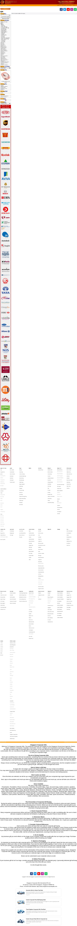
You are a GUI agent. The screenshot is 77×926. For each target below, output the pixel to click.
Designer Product (12, 647)
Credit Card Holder (31, 520)
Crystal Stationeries (13, 645)
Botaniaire (11, 609)
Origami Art (40, 535)
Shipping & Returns (4, 86)
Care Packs (40, 467)
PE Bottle (49, 485)
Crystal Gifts (11, 639)
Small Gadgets (31, 587)
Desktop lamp (12, 514)
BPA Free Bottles (50, 470)
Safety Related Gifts (41, 544)
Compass (39, 560)
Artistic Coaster (31, 562)
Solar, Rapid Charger (3, 570)
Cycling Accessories (41, 562)
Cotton (1, 490)
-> (2, 23)
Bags (6, 5)
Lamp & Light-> (3, 48)
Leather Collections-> (4, 50)
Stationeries (49, 559)
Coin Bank (39, 519)
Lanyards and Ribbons (3, 483)
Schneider (11, 626)
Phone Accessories (3, 559)
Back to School (69, 469)
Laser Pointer (21, 514)
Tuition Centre (68, 481)
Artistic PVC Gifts (31, 560)
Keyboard (58, 485)
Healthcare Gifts (3, 513)
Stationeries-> (3, 60)
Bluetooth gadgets (60, 473)
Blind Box (2, 42)
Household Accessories (41, 525)
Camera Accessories (4, 562)
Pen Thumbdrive (59, 576)
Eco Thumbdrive (59, 566)
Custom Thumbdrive (60, 563)
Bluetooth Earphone (60, 472)
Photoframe (11, 607)
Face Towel (2, 504)
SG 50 (11, 650)
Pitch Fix (11, 623)
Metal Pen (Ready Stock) (22, 562)
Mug (48, 482)
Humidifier (39, 526)
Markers (68, 517)
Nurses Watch (40, 551)
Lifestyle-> (3, 51)
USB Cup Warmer (59, 496)
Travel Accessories (69, 559)
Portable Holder (3, 569)
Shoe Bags (3, 36)
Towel (1, 501)
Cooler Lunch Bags (4, 26)
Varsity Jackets (3, 476)
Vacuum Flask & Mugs (51, 492)
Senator (11, 627)
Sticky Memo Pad (50, 581)
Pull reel (30, 584)
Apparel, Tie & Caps (3, 467)
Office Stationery (50, 578)
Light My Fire (12, 618)
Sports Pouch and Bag (5, 38)
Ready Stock (21, 559)
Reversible (2, 481)
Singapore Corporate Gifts (13, 664)
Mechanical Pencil (69, 519)
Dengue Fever (3, 516)
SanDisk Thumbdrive (60, 578)
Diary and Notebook (31, 522)
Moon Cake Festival (69, 476)
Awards (11, 467)
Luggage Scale (69, 563)
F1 (38, 563)
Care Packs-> (3, 43)
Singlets (2, 498)
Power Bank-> (3, 56)
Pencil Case (3, 35)
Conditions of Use (4, 88)
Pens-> (2, 54)
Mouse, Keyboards (60, 484)
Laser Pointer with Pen (22, 516)
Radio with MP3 (59, 493)
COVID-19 (2, 514)
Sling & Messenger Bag (5, 37)
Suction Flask (49, 489)
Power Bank (11, 559)
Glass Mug (49, 481)
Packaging (2, 53)
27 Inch (2, 601)
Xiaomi (11, 638)
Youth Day (68, 482)
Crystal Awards (12, 470)
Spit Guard (2, 484)
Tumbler (49, 491)
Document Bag (3, 28)
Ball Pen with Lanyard (69, 514)
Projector (58, 490)
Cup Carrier (49, 476)
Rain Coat (2, 606)
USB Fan (58, 498)
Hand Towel (2, 507)
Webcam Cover (31, 593)
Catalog (3, 5)
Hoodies (2, 475)
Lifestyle (39, 513)
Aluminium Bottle (50, 469)
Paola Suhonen (12, 658)
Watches (39, 548)
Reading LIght (12, 516)
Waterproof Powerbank (13, 566)
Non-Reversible (3, 479)
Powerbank (11, 562)
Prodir (10, 624)
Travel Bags (68, 572)
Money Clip (30, 526)
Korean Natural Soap (13, 661)
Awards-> (2, 22)
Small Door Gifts (31, 559)
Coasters (49, 473)
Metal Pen (68, 520)
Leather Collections (31, 513)
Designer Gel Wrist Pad (6, 81)
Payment (2, 85)
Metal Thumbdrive (59, 572)
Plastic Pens (68, 525)
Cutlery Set (40, 520)
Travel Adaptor (69, 570)
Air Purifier (39, 514)
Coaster (30, 519)
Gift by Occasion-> (4, 46)
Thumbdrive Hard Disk (60, 559)
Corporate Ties (3, 470)
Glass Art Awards (12, 472)
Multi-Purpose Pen (69, 522)
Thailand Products (12, 667)
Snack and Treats (40, 469)
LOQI (10, 620)
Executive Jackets (3, 473)
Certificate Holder (31, 516)
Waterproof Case (3, 572)
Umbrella (2, 596)
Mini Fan (30, 578)
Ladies (39, 529)
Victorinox (11, 636)
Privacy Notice (3, 87)
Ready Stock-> (3, 57)
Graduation (68, 475)
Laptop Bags (3, 32)
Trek (10, 635)
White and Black (31, 590)
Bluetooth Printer (59, 476)
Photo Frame (40, 536)
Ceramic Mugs (50, 472)
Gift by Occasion (69, 467)
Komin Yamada (12, 655)
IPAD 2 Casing (12, 603)
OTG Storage (2, 566)
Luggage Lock (69, 562)
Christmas (68, 473)
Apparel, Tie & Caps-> (4, 21)
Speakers (58, 495)
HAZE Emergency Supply (4, 519)
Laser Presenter (21, 513)
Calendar (49, 562)
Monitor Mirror (59, 482)
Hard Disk (58, 567)
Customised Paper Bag (5, 27)
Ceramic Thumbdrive (60, 560)
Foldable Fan (40, 522)
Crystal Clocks (12, 644)
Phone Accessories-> (4, 55)
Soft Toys (39, 545)
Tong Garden (12, 632)
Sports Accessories (41, 559)
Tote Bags (11, 621)
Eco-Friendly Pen (69, 516)
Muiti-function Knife (31, 581)
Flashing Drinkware (50, 478)
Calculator (49, 560)
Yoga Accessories (41, 556)
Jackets (2, 472)
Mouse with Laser (21, 517)
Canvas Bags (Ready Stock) (23, 560)
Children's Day (68, 470)
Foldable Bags (3, 30)
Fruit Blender (49, 479)
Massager (39, 532)
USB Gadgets (59, 499)
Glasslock (11, 612)
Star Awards (11, 476)
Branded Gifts (12, 600)
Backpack (2, 24)
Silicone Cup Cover (31, 585)
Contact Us (2, 89)
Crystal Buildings (12, 642)
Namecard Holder (31, 529)
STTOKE (11, 630)
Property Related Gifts (41, 541)
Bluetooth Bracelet (59, 470)
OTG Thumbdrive (59, 575)
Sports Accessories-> (4, 59)
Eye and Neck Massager (60, 479)
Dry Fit (1, 496)
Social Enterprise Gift (32, 588)
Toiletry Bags (3, 39)
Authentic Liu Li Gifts (12, 597)
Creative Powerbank (12, 560)
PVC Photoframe (31, 566)
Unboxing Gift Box (40, 547)
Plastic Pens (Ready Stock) (23, 566)
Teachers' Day (69, 479)
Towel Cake (2, 510)
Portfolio (30, 533)
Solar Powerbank (12, 563)
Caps (1, 469)
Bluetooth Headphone (60, 475)
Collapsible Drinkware (51, 475)
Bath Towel (2, 503)
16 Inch (2, 597)
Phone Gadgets (3, 567)
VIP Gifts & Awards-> (4, 64)
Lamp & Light (12, 513)
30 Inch (2, 603)
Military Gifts (3, 52)
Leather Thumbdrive (60, 570)
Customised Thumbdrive (32, 563)
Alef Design (11, 601)
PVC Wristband (31, 567)
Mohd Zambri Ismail (12, 656)
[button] (59, 5)
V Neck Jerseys (3, 499)
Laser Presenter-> (4, 49)
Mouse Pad (58, 487)
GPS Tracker (59, 481)
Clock (39, 517)
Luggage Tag (31, 525)
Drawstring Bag (4, 29)
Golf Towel (2, 506)
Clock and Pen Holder (32, 517)
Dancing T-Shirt (3, 487)
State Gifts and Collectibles (14, 665)
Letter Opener (50, 572)
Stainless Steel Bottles (51, 488)
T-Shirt (1, 486)
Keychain (30, 575)
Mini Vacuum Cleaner (50, 575)
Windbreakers (2, 478)
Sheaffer (11, 629)
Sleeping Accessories (70, 569)
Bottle (1, 604)
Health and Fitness (3, 517)
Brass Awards (12, 469)
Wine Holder (3, 41)
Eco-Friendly (30, 574)
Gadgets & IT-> (3, 45)
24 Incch (2, 600)
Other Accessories (69, 566)
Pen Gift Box (68, 523)
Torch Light (11, 517)
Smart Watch (40, 553)
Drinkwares (49, 467)
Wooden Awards (12, 478)
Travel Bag (3, 40)
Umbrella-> (2, 63)
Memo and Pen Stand (51, 574)
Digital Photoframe (40, 538)
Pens (67, 513)
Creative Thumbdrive (60, 562)
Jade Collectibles (12, 659)
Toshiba (11, 633)
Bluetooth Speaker (60, 478)
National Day (68, 478)
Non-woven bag (3, 34)
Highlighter (49, 571)
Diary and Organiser (50, 563)
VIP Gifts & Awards (12, 596)
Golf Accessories (40, 523)
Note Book (49, 566)
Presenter (20, 519)
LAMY (10, 617)
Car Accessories (40, 516)
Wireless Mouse (59, 488)
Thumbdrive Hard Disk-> (5, 61)
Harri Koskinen (12, 652)
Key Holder (30, 523)
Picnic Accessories (41, 540)
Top (0, 5)
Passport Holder (31, 532)
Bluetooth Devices (59, 469)
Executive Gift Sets (50, 569)
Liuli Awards (11, 475)
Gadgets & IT (59, 467)
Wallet (30, 535)
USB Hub (58, 501)
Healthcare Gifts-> (4, 47)
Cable (1, 560)
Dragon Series (12, 615)
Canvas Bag (3, 25)
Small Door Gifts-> (4, 58)
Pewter (11, 662)
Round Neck (2, 493)
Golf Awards (11, 473)
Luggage (2, 33)
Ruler (29, 569)
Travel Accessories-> (4, 62)
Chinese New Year (69, 472)
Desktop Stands (3, 563)
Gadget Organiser (4, 31)
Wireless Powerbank (13, 567)
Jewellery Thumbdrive (60, 569)
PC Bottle (49, 484)
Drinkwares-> (3, 44)
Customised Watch (41, 550)
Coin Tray (30, 572)
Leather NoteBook (12, 604)
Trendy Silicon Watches (32, 570)
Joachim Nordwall (12, 653)
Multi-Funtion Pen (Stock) (22, 563)
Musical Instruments (41, 533)
